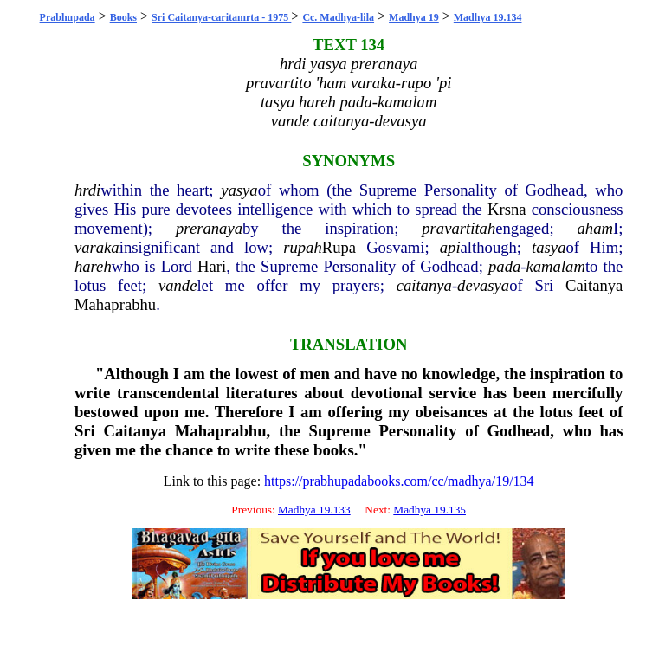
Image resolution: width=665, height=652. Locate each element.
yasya (239, 190)
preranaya (209, 228)
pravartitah (458, 228)
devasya (483, 285)
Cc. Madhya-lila (338, 17)
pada (504, 266)
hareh (93, 266)
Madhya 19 (414, 17)
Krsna (506, 209)
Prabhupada (67, 17)
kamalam (555, 266)
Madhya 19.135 (429, 509)
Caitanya (594, 285)
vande (177, 285)
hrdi (87, 190)
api (450, 247)
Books (123, 17)
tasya (548, 247)
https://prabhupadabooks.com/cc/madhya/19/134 (399, 481)
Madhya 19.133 (314, 509)
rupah (302, 247)
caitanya (424, 285)
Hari (211, 266)
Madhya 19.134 (488, 17)
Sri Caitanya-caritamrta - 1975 (221, 17)
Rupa (339, 247)
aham (595, 228)
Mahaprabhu (115, 304)
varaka (96, 247)
